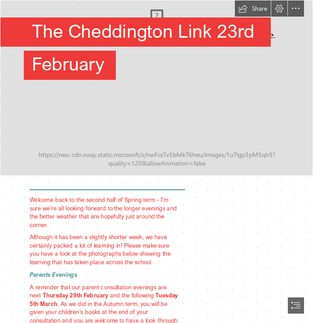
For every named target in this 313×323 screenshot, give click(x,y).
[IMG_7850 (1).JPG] (156, 88)
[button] (253, 8)
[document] (156, 161)
